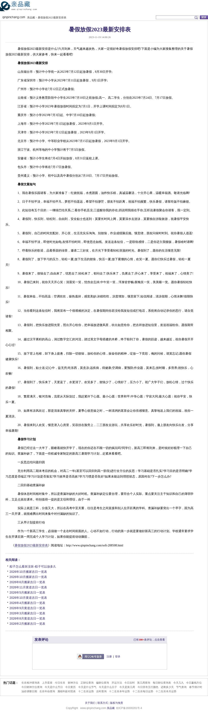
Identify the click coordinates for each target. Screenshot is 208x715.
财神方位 (73, 682)
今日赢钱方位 (194, 682)
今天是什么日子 (108, 687)
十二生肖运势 (86, 691)
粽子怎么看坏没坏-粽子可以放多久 (33, 566)
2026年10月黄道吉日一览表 (28, 597)
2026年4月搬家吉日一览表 (27, 603)
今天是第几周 (127, 687)
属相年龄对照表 (66, 691)
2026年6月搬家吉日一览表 (27, 582)
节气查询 (181, 687)
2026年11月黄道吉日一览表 (28, 587)
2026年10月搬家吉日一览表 (28, 571)
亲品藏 (25, 7)
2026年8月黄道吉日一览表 (27, 618)
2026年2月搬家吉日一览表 (27, 623)
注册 (109, 656)
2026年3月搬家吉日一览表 (27, 613)
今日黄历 (70, 687)
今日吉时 (129, 682)
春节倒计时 (195, 687)
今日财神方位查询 (31, 687)
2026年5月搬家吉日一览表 (27, 592)
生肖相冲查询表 (30, 682)
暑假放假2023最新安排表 (52, 17)
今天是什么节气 (87, 687)
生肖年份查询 (47, 691)
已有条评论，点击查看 (149, 639)
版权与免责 (116, 702)
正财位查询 (87, 682)
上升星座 (47, 682)
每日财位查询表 (162, 682)
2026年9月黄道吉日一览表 (27, 608)
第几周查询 (143, 682)
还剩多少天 (167, 687)
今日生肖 (60, 682)
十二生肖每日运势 (142, 691)
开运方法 (117, 682)
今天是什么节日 (54, 687)
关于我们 (90, 702)
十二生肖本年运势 (119, 691)
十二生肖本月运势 (166, 691)
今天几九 (178, 682)
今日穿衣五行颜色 (148, 687)
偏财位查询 (102, 682)
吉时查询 (101, 691)
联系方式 (103, 702)
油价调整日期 (29, 691)
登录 (117, 656)
